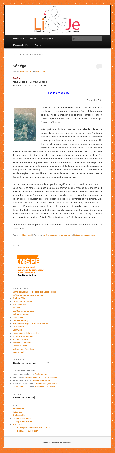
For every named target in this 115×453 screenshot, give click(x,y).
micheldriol (41, 71)
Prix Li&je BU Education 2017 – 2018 (33, 428)
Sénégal (20, 66)
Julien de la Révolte (41, 380)
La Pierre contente (21, 314)
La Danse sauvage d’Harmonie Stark (40, 377)
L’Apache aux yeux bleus (45, 383)
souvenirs (68, 235)
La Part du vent (20, 346)
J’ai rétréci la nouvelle (45, 387)
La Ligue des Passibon (23, 349)
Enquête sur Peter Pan (23, 336)
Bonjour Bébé (19, 298)
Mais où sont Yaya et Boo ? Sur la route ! (31, 323)
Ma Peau (17, 308)
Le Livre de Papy (20, 320)
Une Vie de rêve (20, 304)
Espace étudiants (24, 421)
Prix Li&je (39, 45)
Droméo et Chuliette (22, 342)
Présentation (18, 39)
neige (52, 235)
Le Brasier (17, 330)
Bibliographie (47, 39)
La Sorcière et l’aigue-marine (26, 333)
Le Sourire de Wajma (22, 301)
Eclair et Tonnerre (21, 339)
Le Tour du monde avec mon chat (28, 295)
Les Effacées (19, 317)
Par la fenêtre (41, 374)
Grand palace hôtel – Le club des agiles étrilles (34, 292)
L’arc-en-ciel (18, 352)
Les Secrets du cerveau (23, 311)
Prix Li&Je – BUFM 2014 (27, 431)
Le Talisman (18, 327)
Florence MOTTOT (21, 387)
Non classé (27, 235)
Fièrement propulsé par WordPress (57, 442)
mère (46, 235)
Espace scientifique (21, 45)
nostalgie (59, 235)
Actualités (33, 39)
